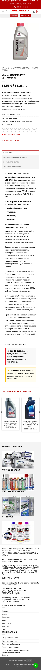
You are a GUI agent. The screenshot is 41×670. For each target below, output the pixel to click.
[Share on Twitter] (11, 130)
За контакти (6, 623)
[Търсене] (6, 11)
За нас (4, 620)
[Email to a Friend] (15, 130)
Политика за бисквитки (11, 644)
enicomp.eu (21, 660)
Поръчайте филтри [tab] (11, 162)
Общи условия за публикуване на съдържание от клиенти (15, 651)
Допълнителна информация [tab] (15, 157)
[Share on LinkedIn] (27, 130)
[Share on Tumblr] (31, 130)
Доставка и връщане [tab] (12, 166)
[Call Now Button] (35, 665)
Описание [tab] (7, 153)
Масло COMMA (27, 121)
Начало (5, 68)
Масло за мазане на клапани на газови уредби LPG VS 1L (10, 423)
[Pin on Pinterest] (19, 130)
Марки (4, 614)
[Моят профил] (34, 11)
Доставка (5, 627)
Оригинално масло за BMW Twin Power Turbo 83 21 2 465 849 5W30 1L (30, 424)
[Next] (39, 416)
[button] (3, 11)
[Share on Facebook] (7, 130)
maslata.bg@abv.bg (14, 594)
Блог (3, 630)
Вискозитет (6, 617)
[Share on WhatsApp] (3, 130)
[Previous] (1, 416)
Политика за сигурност (11, 641)
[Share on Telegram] (35, 130)
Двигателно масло (20, 68)
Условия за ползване (10, 647)
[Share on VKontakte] (23, 130)
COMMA (9, 125)
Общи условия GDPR (10, 638)
